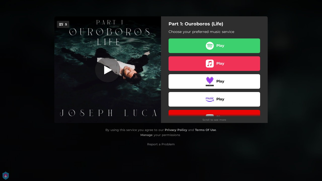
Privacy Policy (176, 130)
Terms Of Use (205, 130)
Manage (146, 135)
